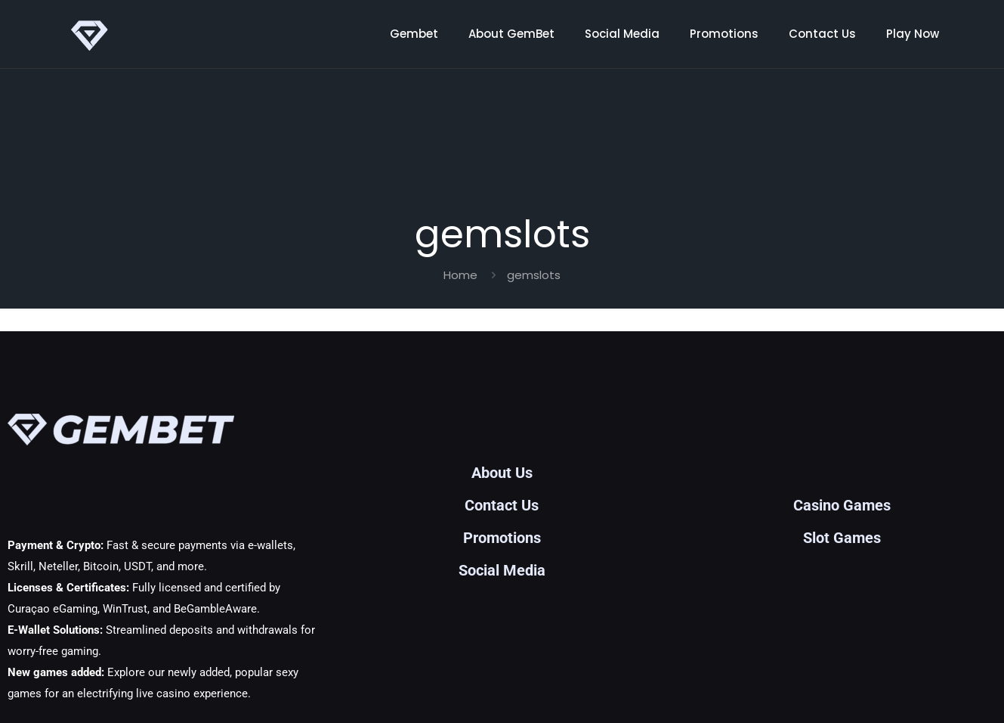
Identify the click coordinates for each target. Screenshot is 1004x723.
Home (460, 275)
